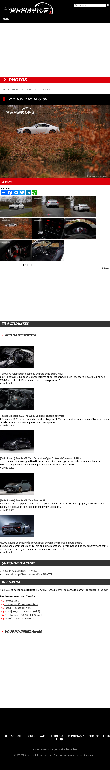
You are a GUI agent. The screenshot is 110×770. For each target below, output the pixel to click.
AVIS (42, 736)
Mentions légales (50, 749)
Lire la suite (8, 383)
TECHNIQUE (56, 736)
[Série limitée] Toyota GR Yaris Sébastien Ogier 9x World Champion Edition (40, 458)
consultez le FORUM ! (97, 589)
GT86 (49, 89)
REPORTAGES (76, 736)
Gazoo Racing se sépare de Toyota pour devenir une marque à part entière (41, 542)
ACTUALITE (17, 736)
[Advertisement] (55, 49)
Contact (37, 749)
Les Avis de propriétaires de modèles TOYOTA (27, 574)
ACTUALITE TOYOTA (20, 335)
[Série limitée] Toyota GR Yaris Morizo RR (22, 500)
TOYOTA (40, 89)
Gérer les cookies (68, 749)
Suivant (105, 268)
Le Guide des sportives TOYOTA (19, 571)
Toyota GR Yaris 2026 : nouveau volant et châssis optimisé (32, 415)
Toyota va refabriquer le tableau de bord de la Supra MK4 (31, 373)
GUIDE (32, 736)
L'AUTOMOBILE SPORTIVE (13, 89)
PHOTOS (30, 89)
